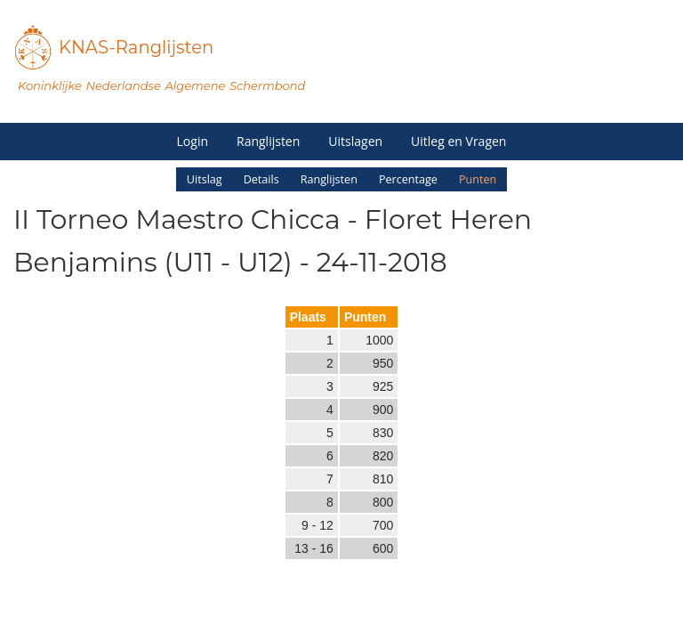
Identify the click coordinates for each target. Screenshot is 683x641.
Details (261, 179)
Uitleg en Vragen (458, 141)
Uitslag (204, 179)
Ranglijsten (268, 141)
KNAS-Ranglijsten (136, 47)
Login (192, 141)
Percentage (408, 179)
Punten (477, 179)
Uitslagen (355, 141)
